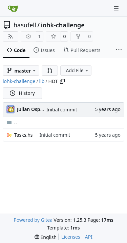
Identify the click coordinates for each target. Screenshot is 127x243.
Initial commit (61, 109)
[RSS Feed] (10, 36)
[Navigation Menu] (117, 8)
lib (41, 81)
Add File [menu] (77, 70)
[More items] (118, 50)
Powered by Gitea (33, 220)
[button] (50, 70)
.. (11, 122)
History (22, 93)
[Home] (12, 8)
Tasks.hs (23, 135)
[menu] (46, 237)
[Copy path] (62, 81)
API (88, 237)
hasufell (25, 25)
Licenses (70, 237)
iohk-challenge (63, 25)
